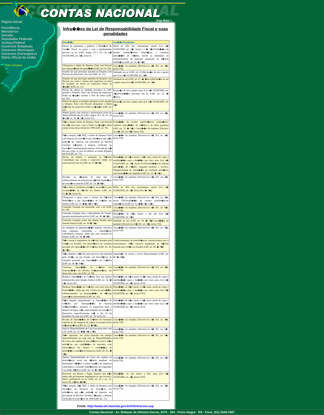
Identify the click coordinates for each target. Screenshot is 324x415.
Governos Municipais (17, 50)
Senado (7, 35)
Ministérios (10, 31)
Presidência (10, 28)
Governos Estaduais (17, 46)
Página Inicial (11, 22)
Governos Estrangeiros (19, 54)
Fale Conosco (13, 65)
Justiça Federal (13, 42)
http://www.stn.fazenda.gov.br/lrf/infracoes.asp (120, 406)
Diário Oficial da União (18, 57)
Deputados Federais (16, 39)
